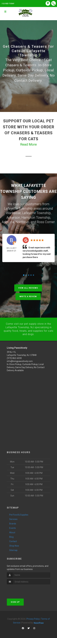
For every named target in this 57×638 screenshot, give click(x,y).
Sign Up (15, 601)
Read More (28, 144)
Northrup (22, 221)
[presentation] (23, 589)
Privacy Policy (33, 618)
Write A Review (28, 296)
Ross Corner (46, 221)
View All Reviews (28, 287)
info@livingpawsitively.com (20, 360)
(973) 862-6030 (14, 357)
